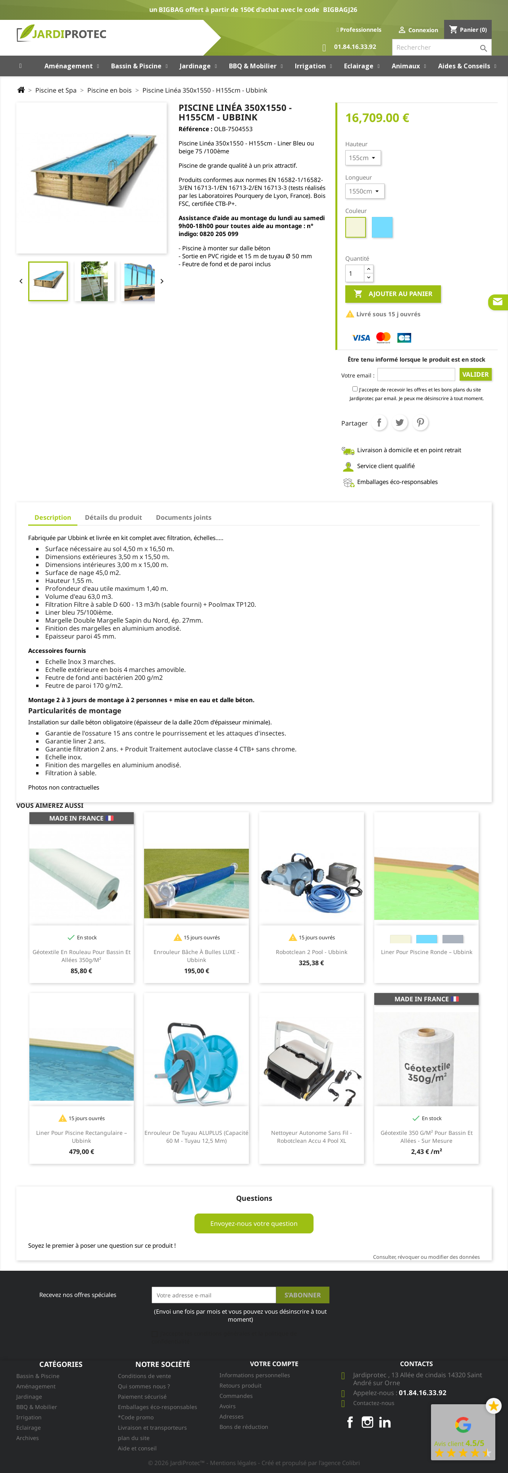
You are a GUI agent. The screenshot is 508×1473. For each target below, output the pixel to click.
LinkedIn (385, 1422)
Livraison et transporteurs (152, 1427)
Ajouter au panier (393, 294)
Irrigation (29, 1417)
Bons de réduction (243, 1426)
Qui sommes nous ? (144, 1386)
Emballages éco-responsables (157, 1407)
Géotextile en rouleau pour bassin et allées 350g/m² (82, 956)
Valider (475, 374)
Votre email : (358, 375)
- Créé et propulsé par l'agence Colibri (309, 1463)
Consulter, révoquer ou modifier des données (426, 1256)
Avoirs (227, 1406)
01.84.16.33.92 (349, 48)
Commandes (236, 1395)
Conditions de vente (144, 1376)
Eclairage (28, 1427)
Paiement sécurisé (142, 1396)
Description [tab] (53, 517)
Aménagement (36, 1386)
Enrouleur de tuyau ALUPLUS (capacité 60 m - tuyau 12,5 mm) (196, 1136)
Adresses (231, 1416)
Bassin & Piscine (38, 1376)
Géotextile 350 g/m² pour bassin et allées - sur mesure (427, 1136)
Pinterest (420, 422)
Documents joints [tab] (184, 517)
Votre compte (274, 1363)
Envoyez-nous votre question (254, 1223)
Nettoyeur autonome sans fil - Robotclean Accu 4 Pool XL (311, 1136)
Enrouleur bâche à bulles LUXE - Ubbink (196, 956)
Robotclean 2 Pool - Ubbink (311, 952)
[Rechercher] (442, 47)
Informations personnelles (254, 1375)
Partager (379, 422)
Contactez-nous (373, 1403)
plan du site (134, 1438)
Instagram (367, 1422)
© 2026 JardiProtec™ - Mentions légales (203, 1463)
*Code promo (136, 1417)
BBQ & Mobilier (36, 1407)
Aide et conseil (137, 1448)
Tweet (400, 422)
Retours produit (240, 1385)
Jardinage (29, 1396)
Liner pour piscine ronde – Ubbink (426, 952)
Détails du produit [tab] (113, 517)
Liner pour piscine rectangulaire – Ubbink (81, 1136)
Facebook (350, 1422)
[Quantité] (354, 273)
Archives (27, 1438)
